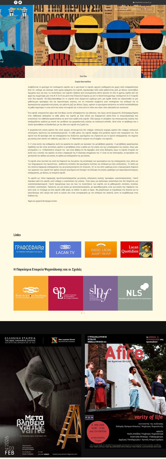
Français (148, 9)
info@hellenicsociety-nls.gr (143, 2)
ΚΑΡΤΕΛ (108, 9)
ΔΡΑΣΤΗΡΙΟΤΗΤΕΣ (72, 9)
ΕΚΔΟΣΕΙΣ (86, 9)
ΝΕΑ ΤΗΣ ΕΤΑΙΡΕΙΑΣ (121, 9)
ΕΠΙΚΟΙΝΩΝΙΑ (136, 9)
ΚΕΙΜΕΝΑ (98, 9)
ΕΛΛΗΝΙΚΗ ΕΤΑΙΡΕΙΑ (53, 9)
